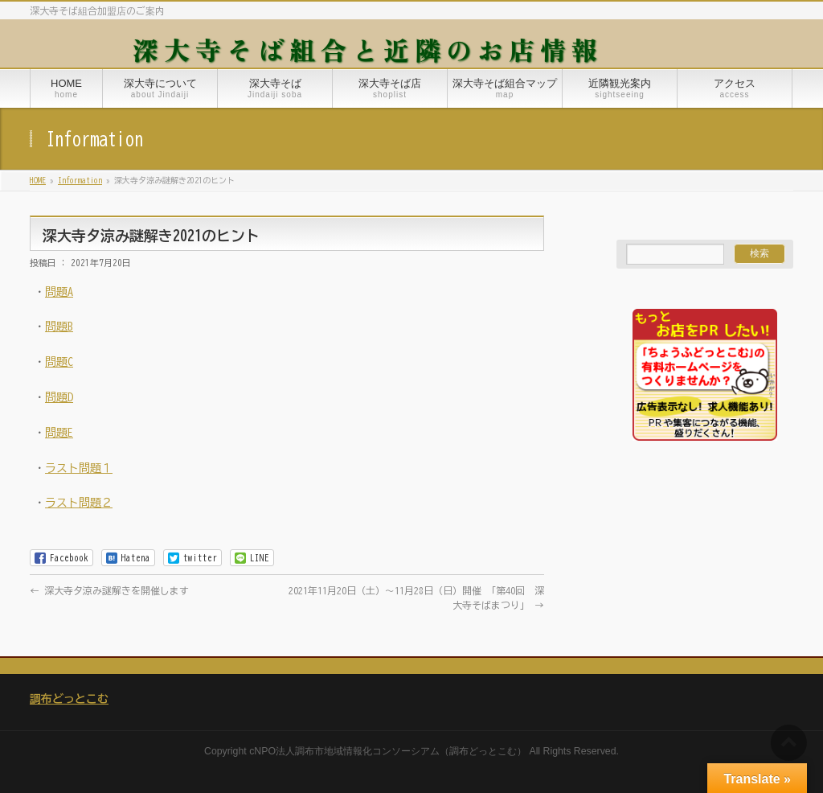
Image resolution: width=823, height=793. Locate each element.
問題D (59, 397)
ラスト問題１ (79, 468)
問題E (59, 432)
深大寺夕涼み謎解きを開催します (109, 590)
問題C (59, 362)
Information (80, 180)
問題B (59, 326)
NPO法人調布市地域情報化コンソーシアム (347, 751)
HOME (38, 180)
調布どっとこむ (69, 699)
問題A (59, 292)
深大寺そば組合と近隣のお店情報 (368, 49)
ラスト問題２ (79, 502)
